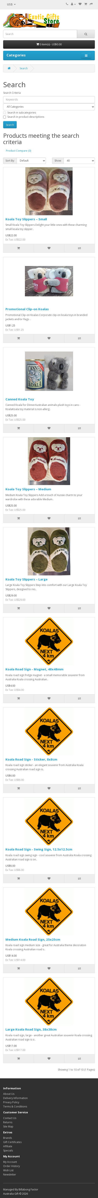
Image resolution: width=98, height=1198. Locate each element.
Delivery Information (15, 1098)
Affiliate (7, 1146)
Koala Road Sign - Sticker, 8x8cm (31, 759)
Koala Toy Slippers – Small (26, 219)
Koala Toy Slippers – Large (26, 579)
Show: (57, 160)
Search (24, 68)
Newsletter (9, 1174)
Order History (11, 1166)
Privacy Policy (11, 1102)
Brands (7, 1138)
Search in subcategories (19, 112)
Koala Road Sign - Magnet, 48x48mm (34, 669)
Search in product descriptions (23, 117)
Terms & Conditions (15, 1106)
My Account (10, 1162)
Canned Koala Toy (19, 399)
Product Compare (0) (18, 150)
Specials (8, 1150)
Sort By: (10, 160)
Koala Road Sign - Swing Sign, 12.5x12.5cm (38, 849)
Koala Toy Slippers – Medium (28, 489)
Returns (7, 1122)
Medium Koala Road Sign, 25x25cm (32, 939)
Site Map (8, 1126)
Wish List (8, 1170)
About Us (8, 1094)
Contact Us (9, 1118)
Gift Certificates (12, 1142)
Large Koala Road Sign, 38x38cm (31, 1029)
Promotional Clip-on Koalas (27, 309)
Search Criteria (12, 93)
